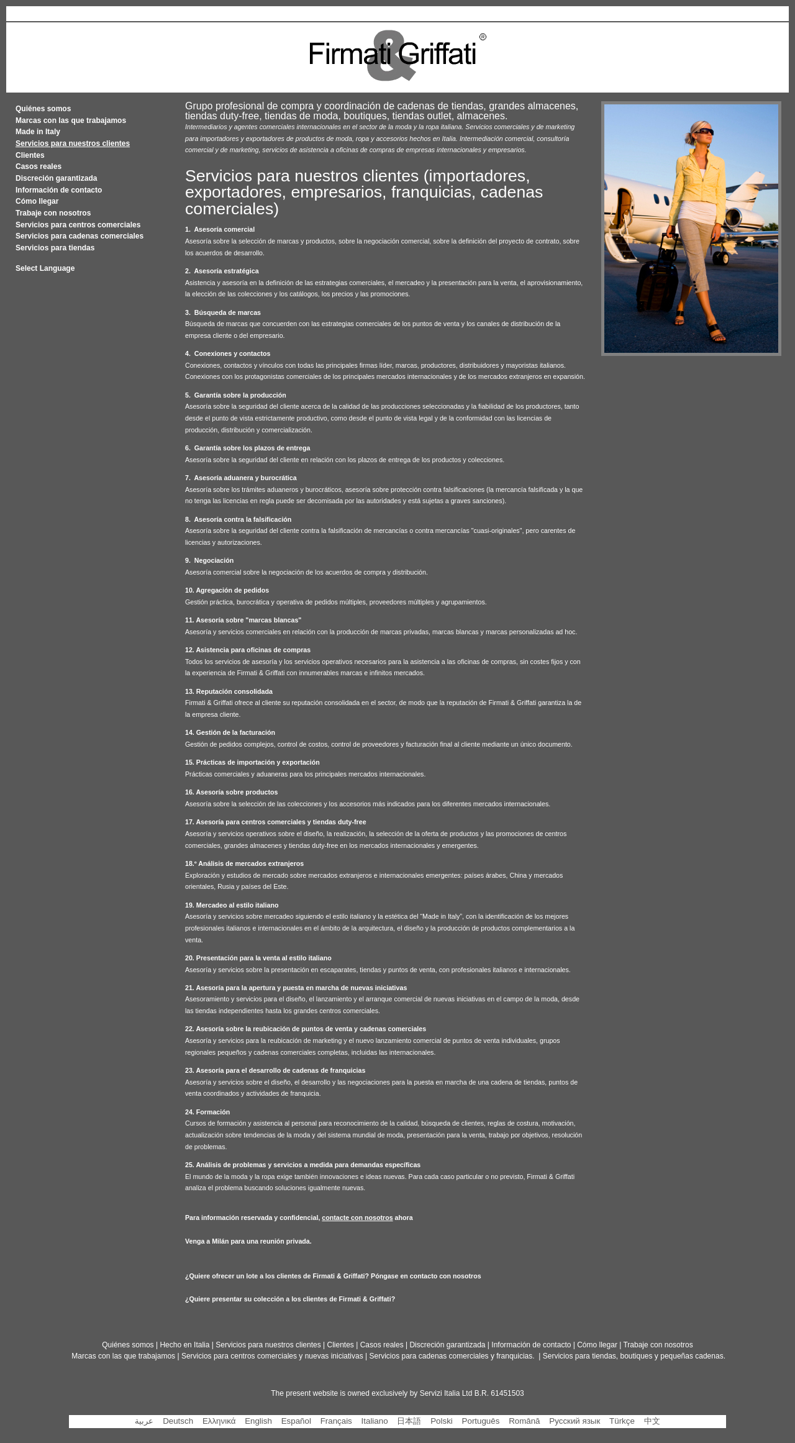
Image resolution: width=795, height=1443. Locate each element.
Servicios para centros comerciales (78, 225)
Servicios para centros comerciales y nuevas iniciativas (272, 1356)
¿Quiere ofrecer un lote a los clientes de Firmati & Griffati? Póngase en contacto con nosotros (333, 1276)
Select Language (45, 268)
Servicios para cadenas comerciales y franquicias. (453, 1356)
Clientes (30, 155)
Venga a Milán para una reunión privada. (248, 1241)
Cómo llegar (37, 201)
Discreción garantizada (56, 178)
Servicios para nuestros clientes (268, 1345)
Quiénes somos (43, 108)
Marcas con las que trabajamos (71, 120)
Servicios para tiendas (55, 248)
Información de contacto (59, 190)
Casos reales (38, 166)
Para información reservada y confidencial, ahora (299, 1217)
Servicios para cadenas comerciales (79, 236)
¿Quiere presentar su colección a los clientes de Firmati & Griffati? (290, 1299)
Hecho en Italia (184, 1345)
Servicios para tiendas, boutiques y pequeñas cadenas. (634, 1356)
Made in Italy (38, 131)
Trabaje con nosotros (53, 213)
